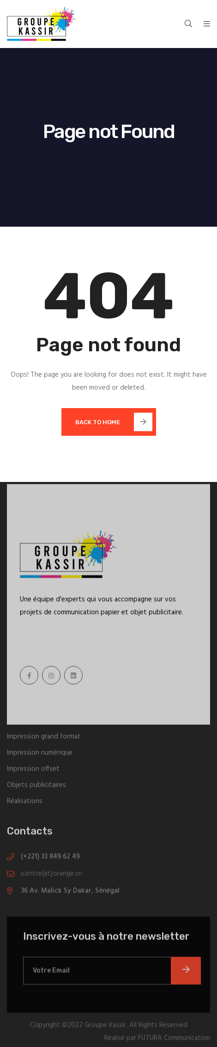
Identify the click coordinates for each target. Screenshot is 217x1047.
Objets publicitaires (36, 787)
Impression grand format (44, 738)
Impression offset (33, 770)
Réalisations (24, 803)
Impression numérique (39, 754)
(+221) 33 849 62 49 (50, 858)
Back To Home (113, 422)
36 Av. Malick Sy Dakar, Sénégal (70, 892)
